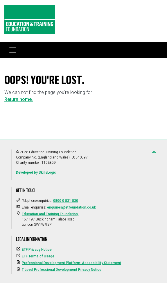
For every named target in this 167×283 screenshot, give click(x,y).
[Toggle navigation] (13, 50)
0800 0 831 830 (65, 201)
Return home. (18, 99)
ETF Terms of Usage (38, 256)
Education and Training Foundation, (50, 214)
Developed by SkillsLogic (36, 172)
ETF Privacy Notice (37, 250)
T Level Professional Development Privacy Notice (61, 270)
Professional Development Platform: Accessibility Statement (71, 263)
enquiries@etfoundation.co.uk (71, 207)
